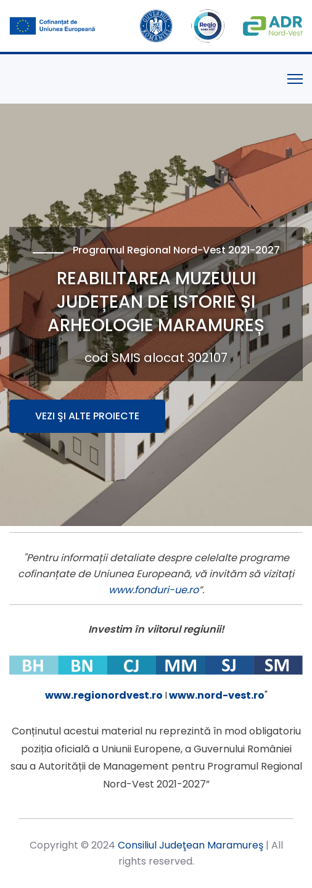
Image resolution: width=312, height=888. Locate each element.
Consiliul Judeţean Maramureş (190, 845)
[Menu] (295, 79)
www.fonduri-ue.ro (154, 590)
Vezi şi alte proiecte (87, 416)
